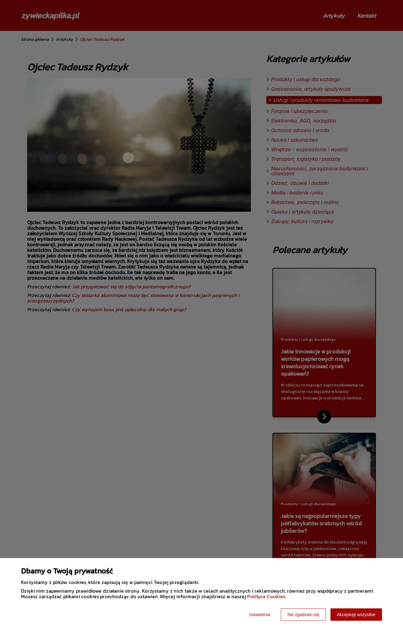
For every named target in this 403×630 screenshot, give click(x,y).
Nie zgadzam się (303, 614)
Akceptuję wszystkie (356, 614)
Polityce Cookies (266, 596)
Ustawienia (259, 614)
